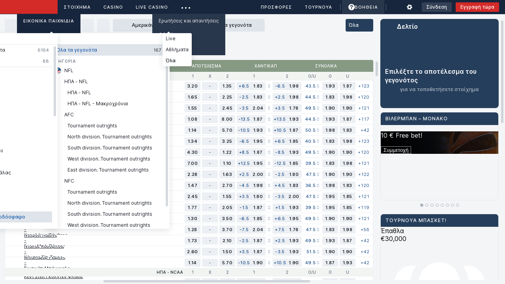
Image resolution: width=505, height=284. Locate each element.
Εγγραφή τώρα (477, 7)
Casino (113, 7)
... (186, 5)
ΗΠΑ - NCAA (170, 272)
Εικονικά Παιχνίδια (48, 21)
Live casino (152, 7)
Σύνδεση (436, 7)
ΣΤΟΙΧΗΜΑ (77, 7)
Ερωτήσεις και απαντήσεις (189, 21)
